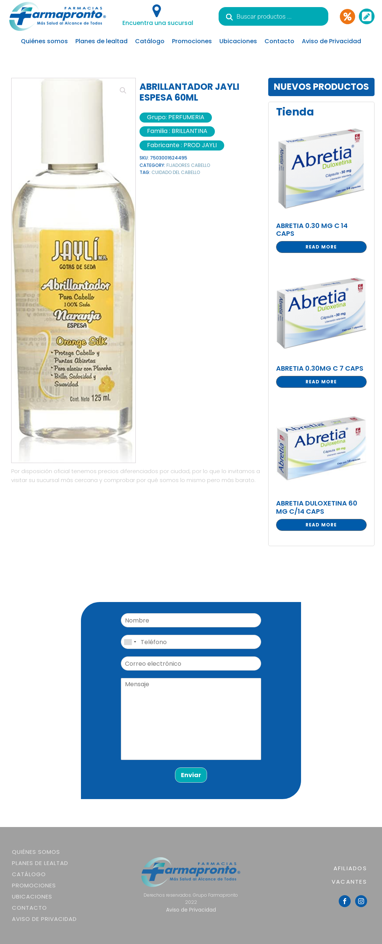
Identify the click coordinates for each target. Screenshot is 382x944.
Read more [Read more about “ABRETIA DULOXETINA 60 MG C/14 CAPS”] (321, 525)
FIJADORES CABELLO (188, 165)
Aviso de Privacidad (331, 41)
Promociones (192, 41)
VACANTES (349, 882)
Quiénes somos (44, 41)
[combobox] (129, 642)
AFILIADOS (350, 868)
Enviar (191, 775)
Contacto (279, 41)
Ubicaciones (238, 41)
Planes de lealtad (101, 41)
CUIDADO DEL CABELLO (175, 172)
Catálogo (150, 41)
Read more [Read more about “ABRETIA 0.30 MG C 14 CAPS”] (321, 247)
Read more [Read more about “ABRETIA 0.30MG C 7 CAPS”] (321, 381)
